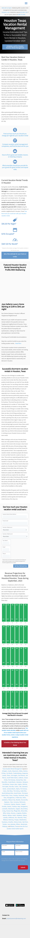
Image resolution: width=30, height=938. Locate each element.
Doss (5, 797)
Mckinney (11, 820)
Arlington (4, 771)
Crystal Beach (11, 782)
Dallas (20, 771)
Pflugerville (17, 811)
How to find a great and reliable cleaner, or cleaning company (15, 156)
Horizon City (9, 811)
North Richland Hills (7, 793)
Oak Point (25, 822)
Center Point (5, 795)
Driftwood (11, 817)
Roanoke (20, 817)
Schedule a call (5, 12)
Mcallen (24, 813)
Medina (5, 815)
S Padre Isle (18, 797)
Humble (4, 806)
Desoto (9, 806)
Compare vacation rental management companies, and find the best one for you (15, 145)
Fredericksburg (17, 773)
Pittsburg (4, 826)
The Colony (16, 791)
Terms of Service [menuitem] (5, 924)
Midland (5, 820)
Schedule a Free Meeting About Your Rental (15, 744)
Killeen (18, 824)
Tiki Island (24, 793)
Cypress (13, 804)
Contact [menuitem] (16, 922)
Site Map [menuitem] (12, 924)
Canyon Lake (13, 784)
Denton (25, 771)
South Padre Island (12, 777)
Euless (8, 813)
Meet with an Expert (7, 8)
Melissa (10, 815)
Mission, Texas (14, 826)
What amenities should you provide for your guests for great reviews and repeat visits (15, 167)
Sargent (18, 809)
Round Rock (24, 809)
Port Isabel (5, 786)
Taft (20, 786)
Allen (26, 795)
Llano (4, 791)
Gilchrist (24, 784)
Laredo (4, 775)
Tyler (11, 802)
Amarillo (10, 822)
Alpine (18, 789)
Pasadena (19, 815)
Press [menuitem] (12, 922)
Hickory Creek (17, 822)
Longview (18, 813)
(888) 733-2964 (21, 14)
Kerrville (11, 786)
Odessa (25, 815)
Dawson (18, 804)
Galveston (19, 782)
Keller (24, 797)
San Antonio (21, 775)
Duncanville (24, 800)
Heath (14, 815)
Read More (18, 343)
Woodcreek (24, 824)
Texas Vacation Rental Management (12, 769)
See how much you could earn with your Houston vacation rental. (14, 213)
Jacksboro (4, 800)
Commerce (7, 804)
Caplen (20, 784)
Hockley (15, 795)
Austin (10, 771)
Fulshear (14, 806)
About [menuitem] (3, 922)
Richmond (22, 802)
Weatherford (22, 820)
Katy (19, 806)
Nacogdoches (11, 797)
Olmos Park (24, 811)
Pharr (24, 817)
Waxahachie (11, 809)
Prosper (16, 820)
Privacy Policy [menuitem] (22, 922)
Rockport (25, 782)
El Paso (4, 773)
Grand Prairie (17, 793)
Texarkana (4, 822)
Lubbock (20, 777)
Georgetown (24, 806)
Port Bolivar (6, 784)
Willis (4, 813)
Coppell (23, 804)
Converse (16, 802)
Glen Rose (10, 791)
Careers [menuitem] (8, 922)
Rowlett (18, 800)
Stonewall (21, 795)
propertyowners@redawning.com (16, 910)
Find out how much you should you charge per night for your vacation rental (15, 135)
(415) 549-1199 (23, 12)
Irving (3, 811)
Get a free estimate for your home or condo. (15, 255)
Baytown (6, 802)
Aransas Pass (19, 780)
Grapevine (25, 773)
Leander (5, 817)
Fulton (16, 786)
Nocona (13, 813)
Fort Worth (9, 773)
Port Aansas (23, 789)
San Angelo (14, 775)
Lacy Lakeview (11, 824)
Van (16, 817)
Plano (8, 775)
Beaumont (15, 771)
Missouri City (11, 800)
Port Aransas (11, 780)
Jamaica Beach (11, 789)
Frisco (10, 795)
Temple (4, 824)
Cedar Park (23, 791)
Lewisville (4, 809)
